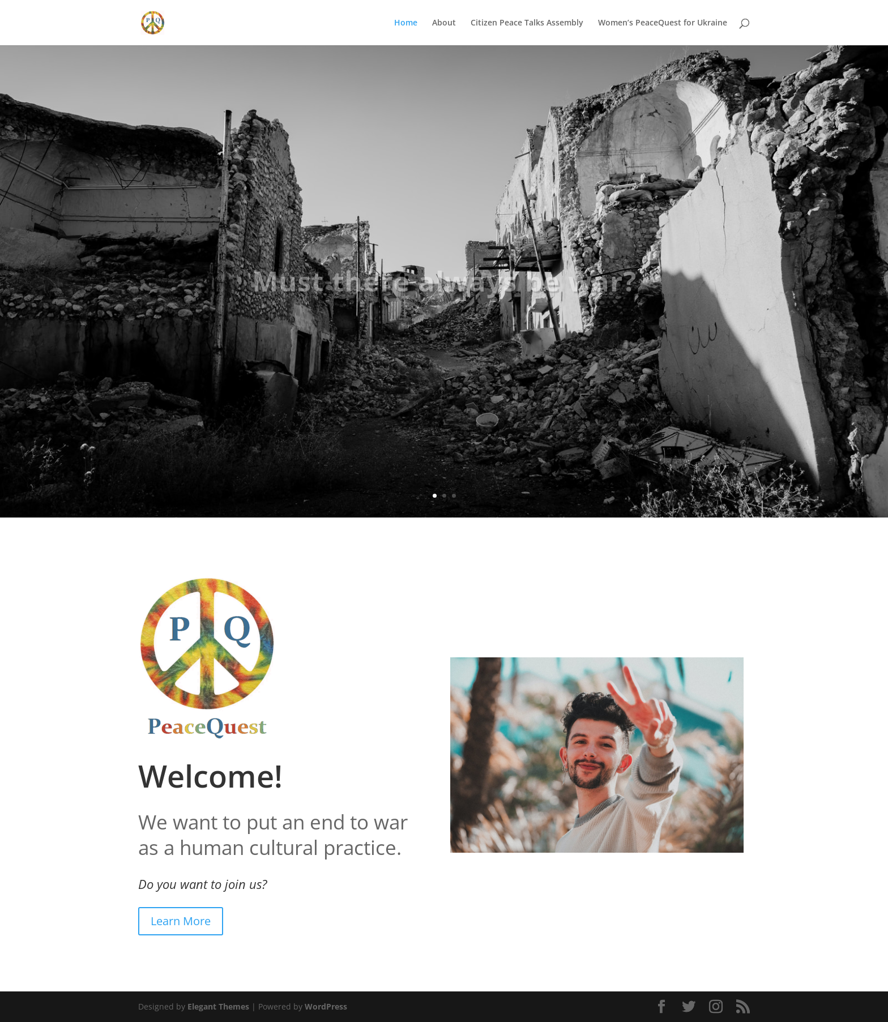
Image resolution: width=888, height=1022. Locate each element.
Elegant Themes (218, 1006)
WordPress (326, 1006)
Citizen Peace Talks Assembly (527, 23)
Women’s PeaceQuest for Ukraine (662, 23)
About (444, 23)
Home (405, 23)
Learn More (181, 921)
